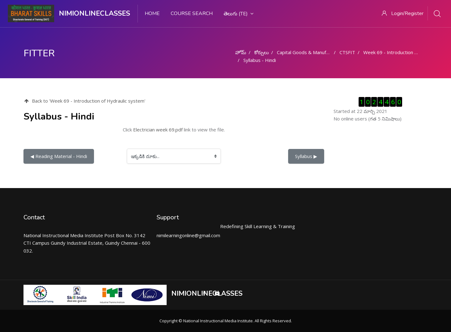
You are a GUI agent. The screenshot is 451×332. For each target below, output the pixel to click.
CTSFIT (347, 52)
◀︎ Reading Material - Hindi (58, 156)
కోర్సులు (261, 52)
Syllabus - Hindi (259, 60)
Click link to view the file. (174, 129)
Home (152, 13)
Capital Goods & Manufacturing (310, 52)
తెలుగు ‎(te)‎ (238, 13)
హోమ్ (240, 52)
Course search (192, 13)
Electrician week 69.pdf (158, 129)
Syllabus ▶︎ (306, 156)
